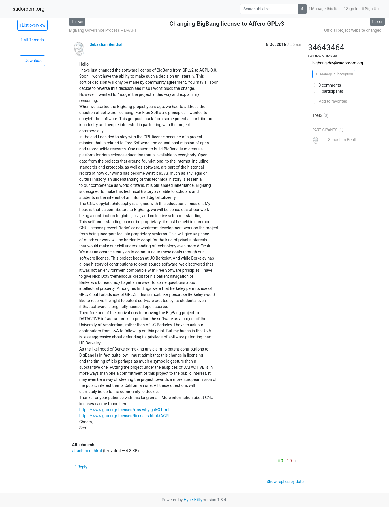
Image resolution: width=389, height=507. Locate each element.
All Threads (32, 40)
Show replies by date (285, 481)
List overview (33, 25)
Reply (81, 467)
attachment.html (87, 450)
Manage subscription (334, 74)
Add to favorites (329, 101)
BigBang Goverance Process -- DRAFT (102, 30)
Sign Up (370, 8)
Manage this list (324, 8)
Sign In (351, 8)
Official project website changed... (354, 30)
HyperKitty (193, 499)
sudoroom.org (28, 9)
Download (32, 60)
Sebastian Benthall (106, 44)
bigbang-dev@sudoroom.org (337, 63)
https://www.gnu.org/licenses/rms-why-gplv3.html (124, 409)
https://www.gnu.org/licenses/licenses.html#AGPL (124, 415)
